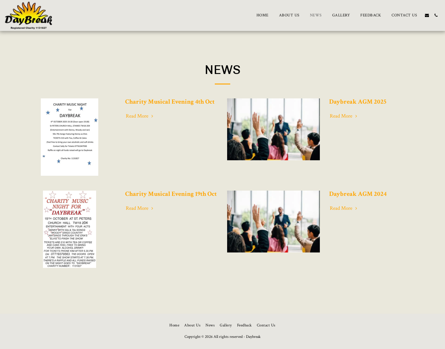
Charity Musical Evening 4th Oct (169, 101)
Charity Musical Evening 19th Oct (171, 194)
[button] (427, 15)
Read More (140, 116)
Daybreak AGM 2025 (357, 101)
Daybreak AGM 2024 (358, 194)
